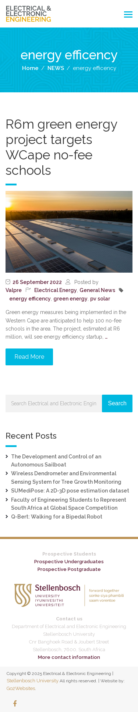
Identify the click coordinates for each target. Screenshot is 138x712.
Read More (29, 356)
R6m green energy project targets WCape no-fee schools (61, 147)
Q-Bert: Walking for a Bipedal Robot (56, 517)
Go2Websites (21, 688)
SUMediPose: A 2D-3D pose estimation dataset (70, 491)
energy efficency (30, 299)
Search (117, 403)
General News (97, 290)
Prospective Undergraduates (69, 561)
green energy (70, 299)
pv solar (100, 299)
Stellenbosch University (33, 680)
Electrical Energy (55, 290)
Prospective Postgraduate (69, 569)
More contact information (69, 657)
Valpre (14, 290)
